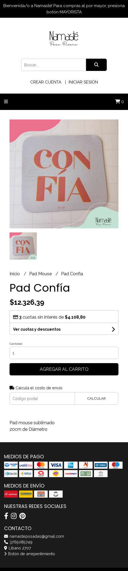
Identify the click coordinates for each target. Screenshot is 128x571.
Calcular (96, 398)
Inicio (15, 273)
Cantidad (16, 344)
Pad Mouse (41, 273)
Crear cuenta (45, 82)
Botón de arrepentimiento (29, 553)
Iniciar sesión (83, 82)
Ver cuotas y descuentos (36, 329)
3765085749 (18, 542)
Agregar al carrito (64, 369)
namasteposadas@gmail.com (34, 536)
